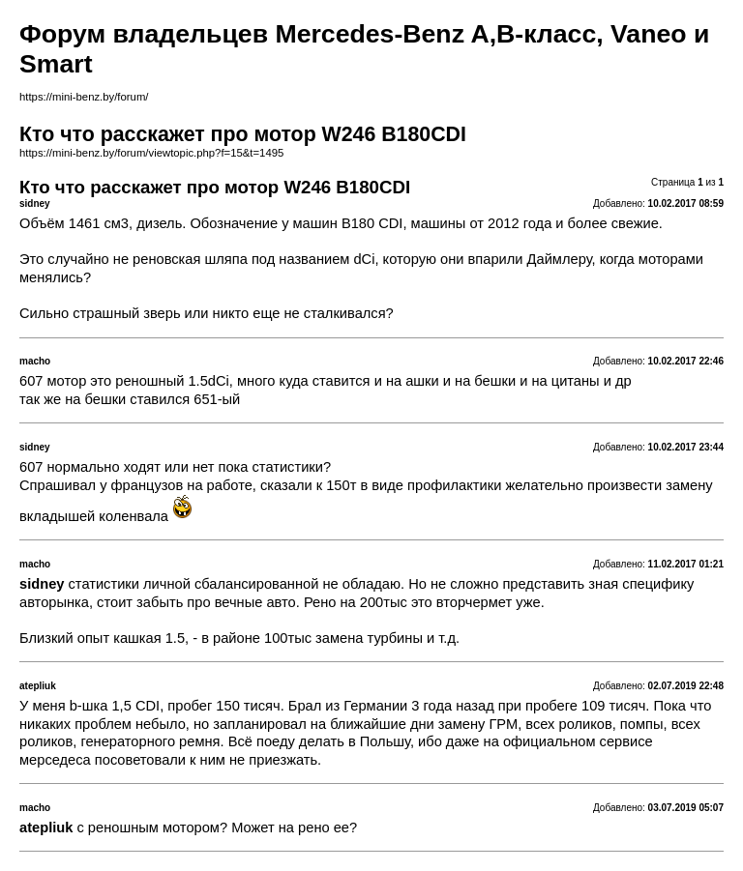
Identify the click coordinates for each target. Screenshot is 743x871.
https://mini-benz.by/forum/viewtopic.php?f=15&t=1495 (151, 153)
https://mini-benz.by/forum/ (83, 96)
